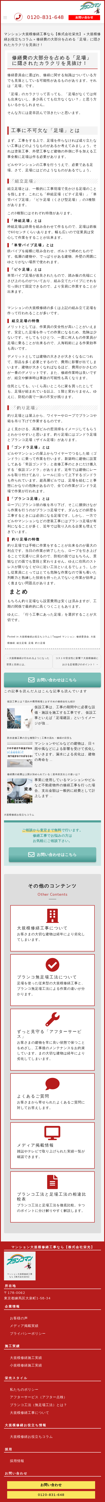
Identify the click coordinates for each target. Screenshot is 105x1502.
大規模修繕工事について (29, 1412)
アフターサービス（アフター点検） (38, 1397)
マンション (68, 636)
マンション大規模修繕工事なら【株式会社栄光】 (43, 34)
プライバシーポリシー (28, 1333)
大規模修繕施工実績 (26, 1358)
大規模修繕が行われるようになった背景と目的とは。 (28, 661)
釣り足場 (40, 643)
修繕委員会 (82, 636)
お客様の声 (19, 1318)
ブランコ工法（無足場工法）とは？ (38, 1405)
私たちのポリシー (24, 1389)
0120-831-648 (45, 17)
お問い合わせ (51, 1485)
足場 (30, 643)
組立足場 (22, 643)
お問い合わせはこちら (52, 680)
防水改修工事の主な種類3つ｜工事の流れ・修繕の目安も (39, 738)
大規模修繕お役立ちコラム (35, 636)
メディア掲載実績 (24, 1326)
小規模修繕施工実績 (26, 1365)
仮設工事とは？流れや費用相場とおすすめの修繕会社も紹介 (41, 701)
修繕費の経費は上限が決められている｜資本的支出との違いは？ (43, 774)
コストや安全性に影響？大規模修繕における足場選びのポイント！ (77, 661)
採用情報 (17, 1461)
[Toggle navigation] (5, 17)
